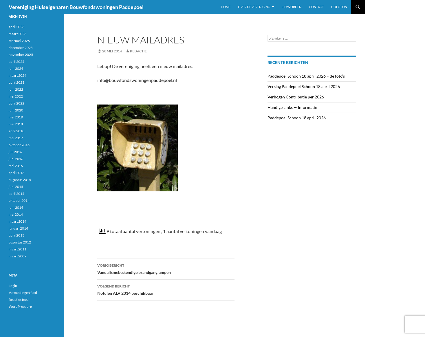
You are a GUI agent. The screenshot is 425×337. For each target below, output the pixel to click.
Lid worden (291, 7)
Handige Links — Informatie (292, 107)
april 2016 (16, 173)
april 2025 (16, 61)
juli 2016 (15, 152)
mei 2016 (16, 166)
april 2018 (16, 131)
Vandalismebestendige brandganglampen (166, 268)
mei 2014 (16, 214)
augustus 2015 (20, 179)
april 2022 (16, 103)
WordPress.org (20, 306)
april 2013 (16, 235)
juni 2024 (16, 68)
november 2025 (21, 54)
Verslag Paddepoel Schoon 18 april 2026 (304, 86)
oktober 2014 (19, 200)
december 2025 (21, 47)
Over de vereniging (254, 7)
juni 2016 (16, 159)
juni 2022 (16, 89)
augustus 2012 (20, 242)
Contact (316, 7)
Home (225, 7)
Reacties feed (19, 299)
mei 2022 (16, 96)
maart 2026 (17, 34)
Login (13, 285)
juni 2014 (16, 207)
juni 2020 (16, 110)
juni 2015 (16, 186)
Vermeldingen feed (23, 292)
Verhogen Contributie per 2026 (296, 96)
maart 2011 (17, 249)
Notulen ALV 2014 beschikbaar (166, 289)
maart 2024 (17, 75)
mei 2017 (16, 138)
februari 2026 (19, 41)
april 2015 (16, 193)
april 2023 (16, 82)
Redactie (138, 51)
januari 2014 (18, 228)
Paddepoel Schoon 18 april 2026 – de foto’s (306, 76)
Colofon (339, 7)
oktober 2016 (19, 145)
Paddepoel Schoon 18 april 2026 (297, 117)
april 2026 (16, 27)
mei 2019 (16, 117)
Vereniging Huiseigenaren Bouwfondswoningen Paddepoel (76, 7)
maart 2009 (17, 256)
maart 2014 (17, 221)
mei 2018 (16, 124)
